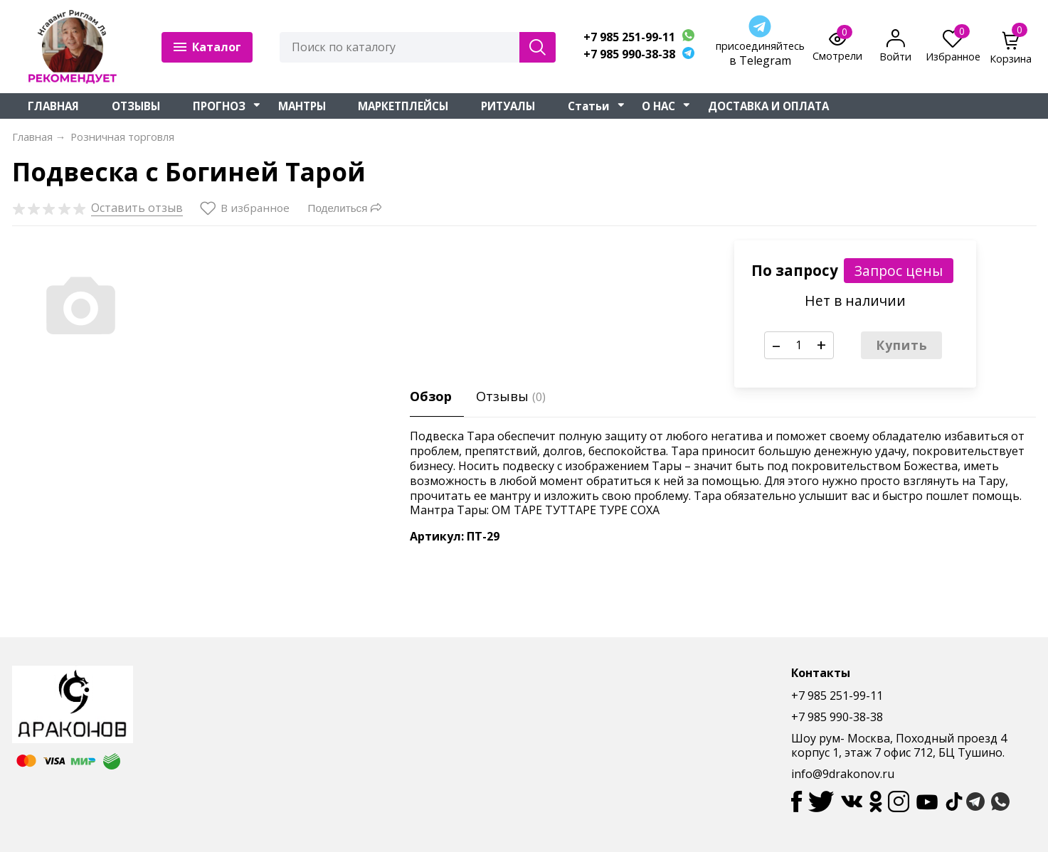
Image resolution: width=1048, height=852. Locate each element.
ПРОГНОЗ (219, 106)
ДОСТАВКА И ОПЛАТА (768, 106)
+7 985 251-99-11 (629, 37)
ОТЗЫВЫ (136, 106)
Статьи (589, 106)
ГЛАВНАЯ (53, 106)
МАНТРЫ (302, 106)
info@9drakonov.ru (842, 774)
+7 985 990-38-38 (629, 54)
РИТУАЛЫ (508, 106)
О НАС (658, 106)
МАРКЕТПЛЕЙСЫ (403, 106)
